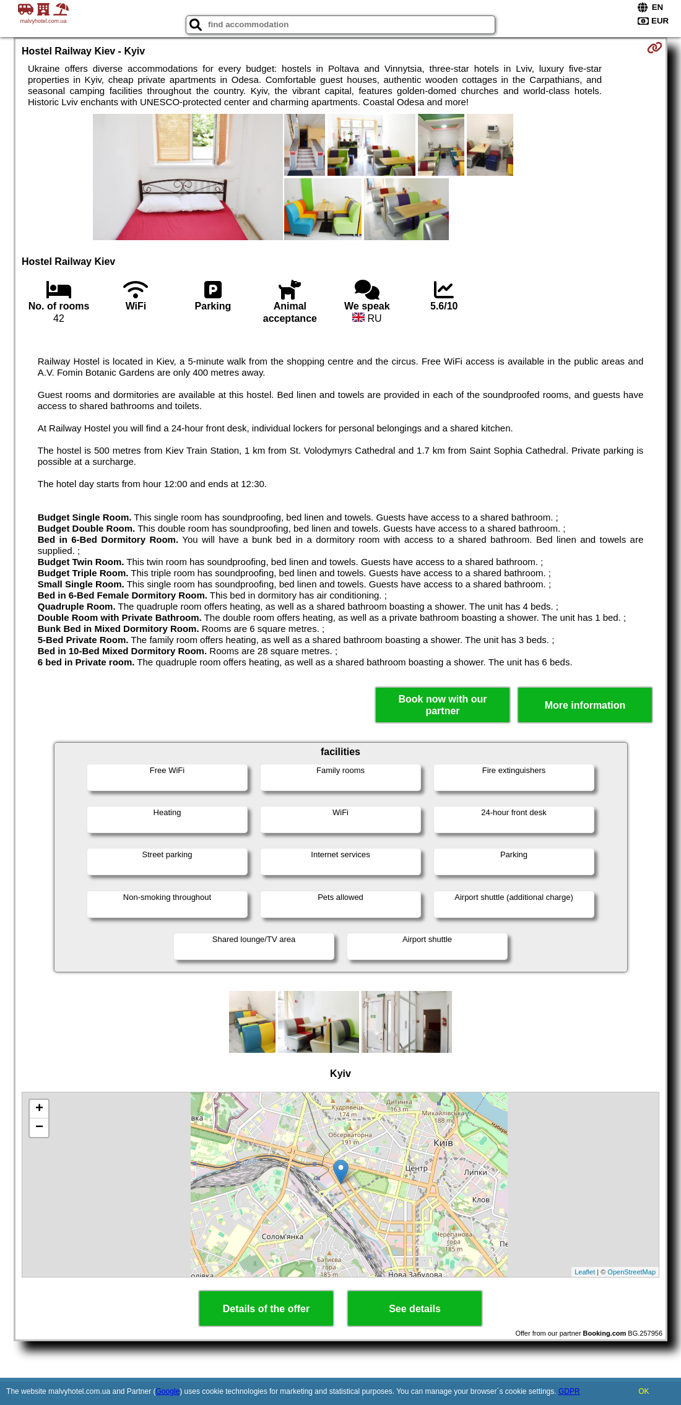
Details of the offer (266, 1308)
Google (168, 1391)
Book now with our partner (442, 705)
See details (415, 1308)
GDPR (569, 1391)
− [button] (39, 1127)
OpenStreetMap (631, 1272)
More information (585, 705)
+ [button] (39, 1109)
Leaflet (585, 1272)
